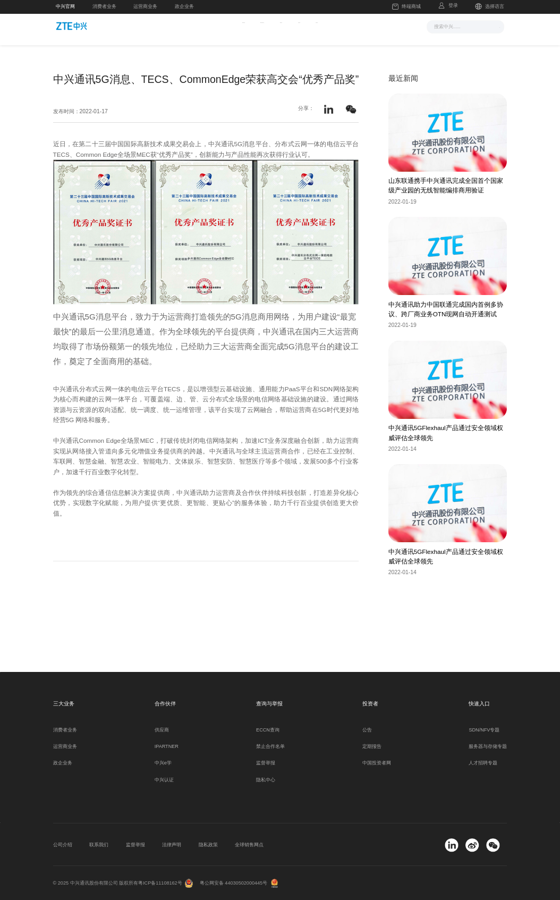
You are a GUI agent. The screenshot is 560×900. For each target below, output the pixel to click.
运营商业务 (145, 6)
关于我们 (375, 25)
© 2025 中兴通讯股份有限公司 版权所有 (96, 883)
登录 (453, 5)
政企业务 (184, 6)
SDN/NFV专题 (484, 730)
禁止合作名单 (270, 746)
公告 (367, 730)
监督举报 (265, 763)
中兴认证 (164, 780)
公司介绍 (62, 844)
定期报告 (371, 746)
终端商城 (406, 7)
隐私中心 (265, 780)
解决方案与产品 (241, 25)
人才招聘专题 (483, 763)
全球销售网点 (249, 844)
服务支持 (293, 25)
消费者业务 (104, 6)
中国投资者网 (376, 763)
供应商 (162, 730)
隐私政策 (208, 844)
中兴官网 (65, 6)
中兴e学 (163, 763)
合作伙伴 (334, 25)
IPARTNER (167, 746)
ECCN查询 (267, 730)
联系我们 (98, 844)
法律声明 (171, 844)
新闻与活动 (188, 25)
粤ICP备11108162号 (160, 883)
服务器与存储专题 (488, 746)
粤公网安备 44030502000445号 (233, 883)
